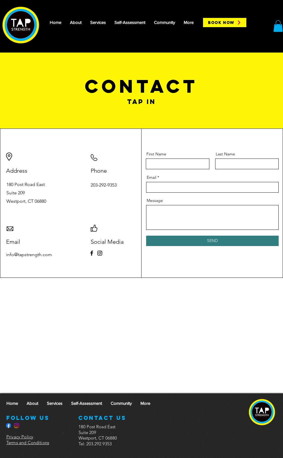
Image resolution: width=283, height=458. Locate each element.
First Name (156, 154)
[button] (278, 26)
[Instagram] (99, 253)
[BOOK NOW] (224, 22)
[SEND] (212, 241)
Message (155, 200)
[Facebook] (91, 253)
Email (151, 177)
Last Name (225, 154)
